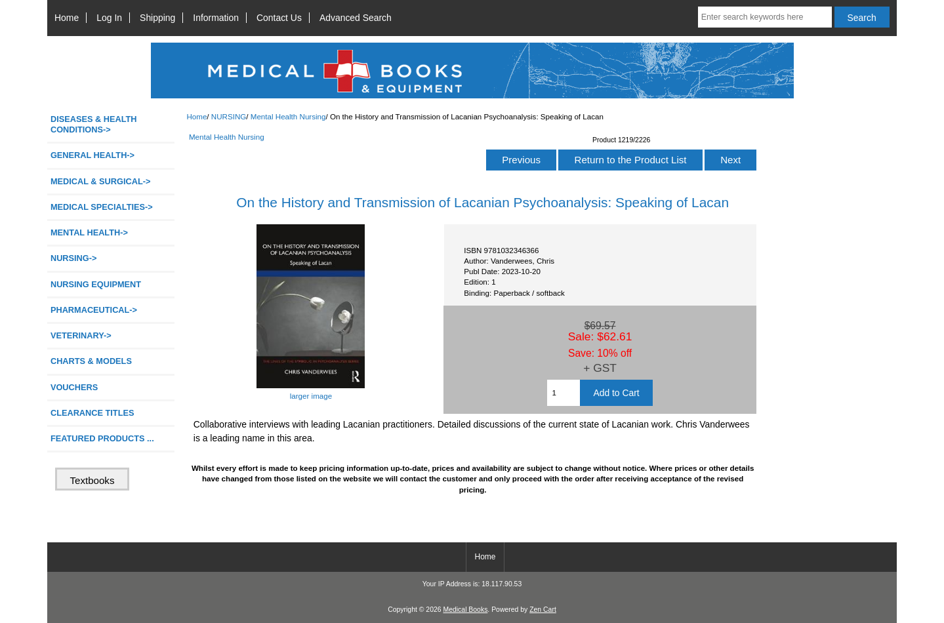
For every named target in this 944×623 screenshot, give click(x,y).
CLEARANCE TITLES (92, 413)
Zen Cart (542, 609)
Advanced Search (355, 17)
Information (216, 17)
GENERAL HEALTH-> (92, 155)
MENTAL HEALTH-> (89, 232)
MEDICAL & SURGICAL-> (100, 181)
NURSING (228, 116)
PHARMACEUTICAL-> (94, 310)
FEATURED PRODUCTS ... (102, 438)
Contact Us (279, 17)
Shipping (157, 17)
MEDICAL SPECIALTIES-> (102, 207)
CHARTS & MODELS (91, 361)
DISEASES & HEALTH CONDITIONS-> (94, 124)
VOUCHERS (74, 387)
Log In (109, 17)
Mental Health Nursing (288, 116)
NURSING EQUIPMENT (96, 284)
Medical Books (465, 609)
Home (66, 17)
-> (74, 258)
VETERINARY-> (81, 335)
